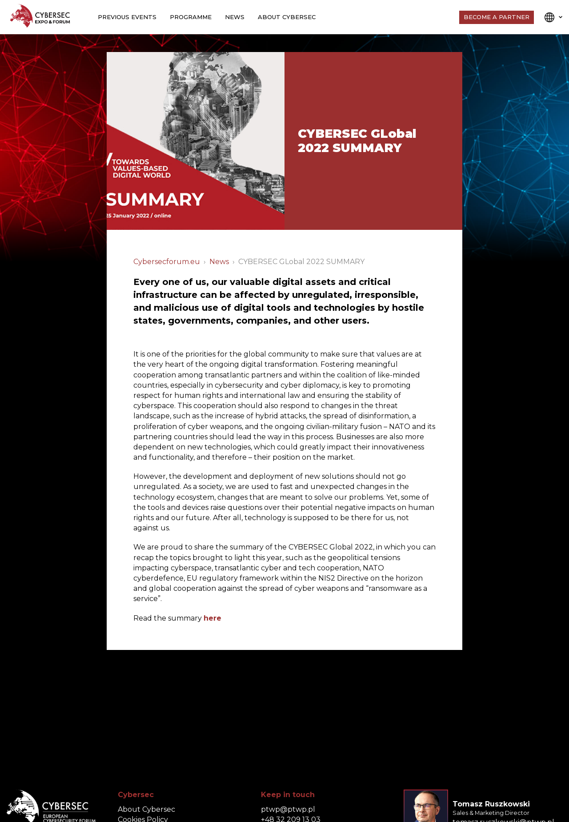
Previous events (127, 16)
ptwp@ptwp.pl (288, 809)
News (234, 16)
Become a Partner (496, 16)
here (212, 618)
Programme (191, 16)
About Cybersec (287, 16)
